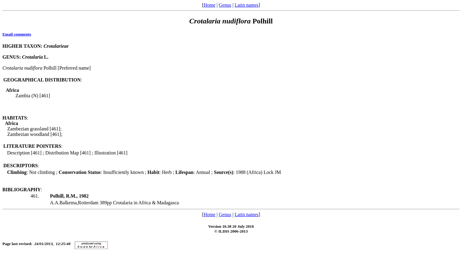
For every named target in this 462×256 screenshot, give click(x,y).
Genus (225, 5)
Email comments (16, 34)
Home (209, 5)
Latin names (247, 5)
